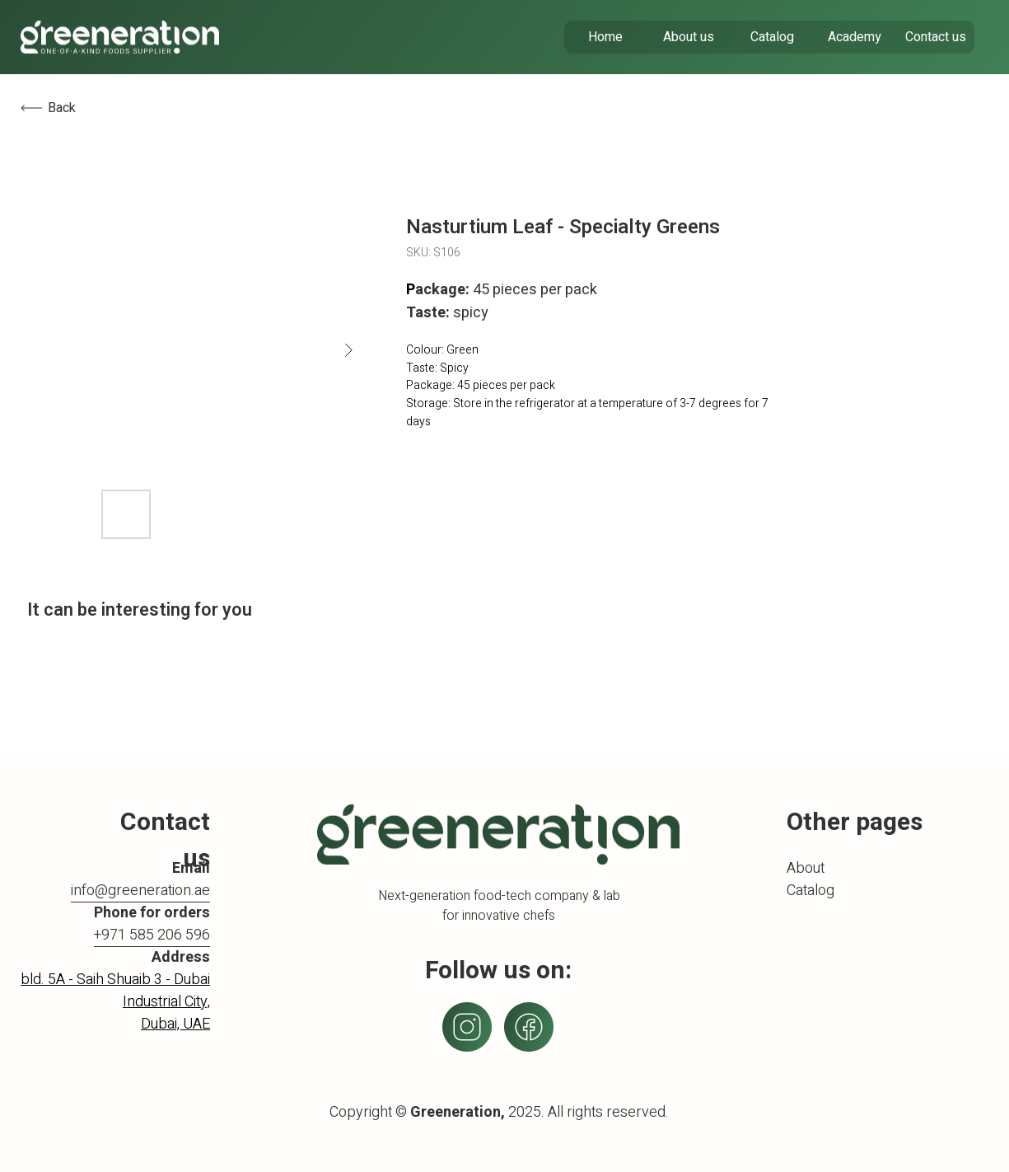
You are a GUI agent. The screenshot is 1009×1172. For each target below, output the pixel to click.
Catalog (810, 890)
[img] (120, 37)
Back (62, 108)
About (805, 868)
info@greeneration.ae (140, 890)
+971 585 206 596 (152, 935)
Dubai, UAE (175, 1024)
